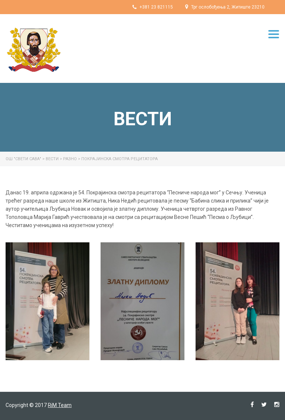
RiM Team (60, 405)
